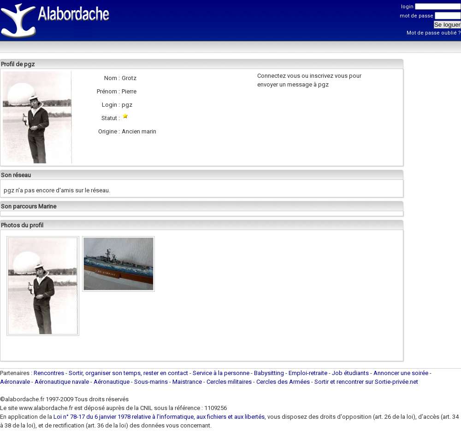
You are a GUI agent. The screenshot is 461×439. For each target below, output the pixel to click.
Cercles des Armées (283, 381)
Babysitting (269, 373)
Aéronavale (15, 381)
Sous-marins (151, 381)
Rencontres (49, 373)
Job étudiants (350, 373)
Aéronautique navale (62, 381)
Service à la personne (221, 373)
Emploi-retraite (308, 373)
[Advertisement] (144, 31)
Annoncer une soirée (400, 373)
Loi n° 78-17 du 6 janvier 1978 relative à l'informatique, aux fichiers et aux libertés (158, 416)
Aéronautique (112, 381)
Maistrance (187, 381)
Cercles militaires (229, 381)
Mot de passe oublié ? (434, 33)
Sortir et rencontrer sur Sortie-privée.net (366, 381)
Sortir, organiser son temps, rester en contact (128, 373)
